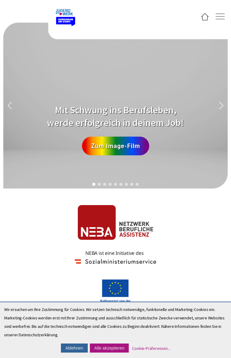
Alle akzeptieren (109, 348)
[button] (9, 105)
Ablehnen (74, 348)
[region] (115, 106)
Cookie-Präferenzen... (151, 348)
